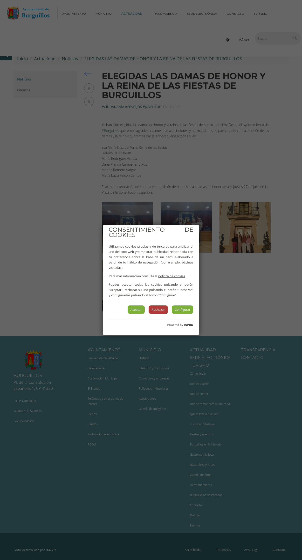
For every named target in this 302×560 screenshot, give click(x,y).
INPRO (188, 325)
